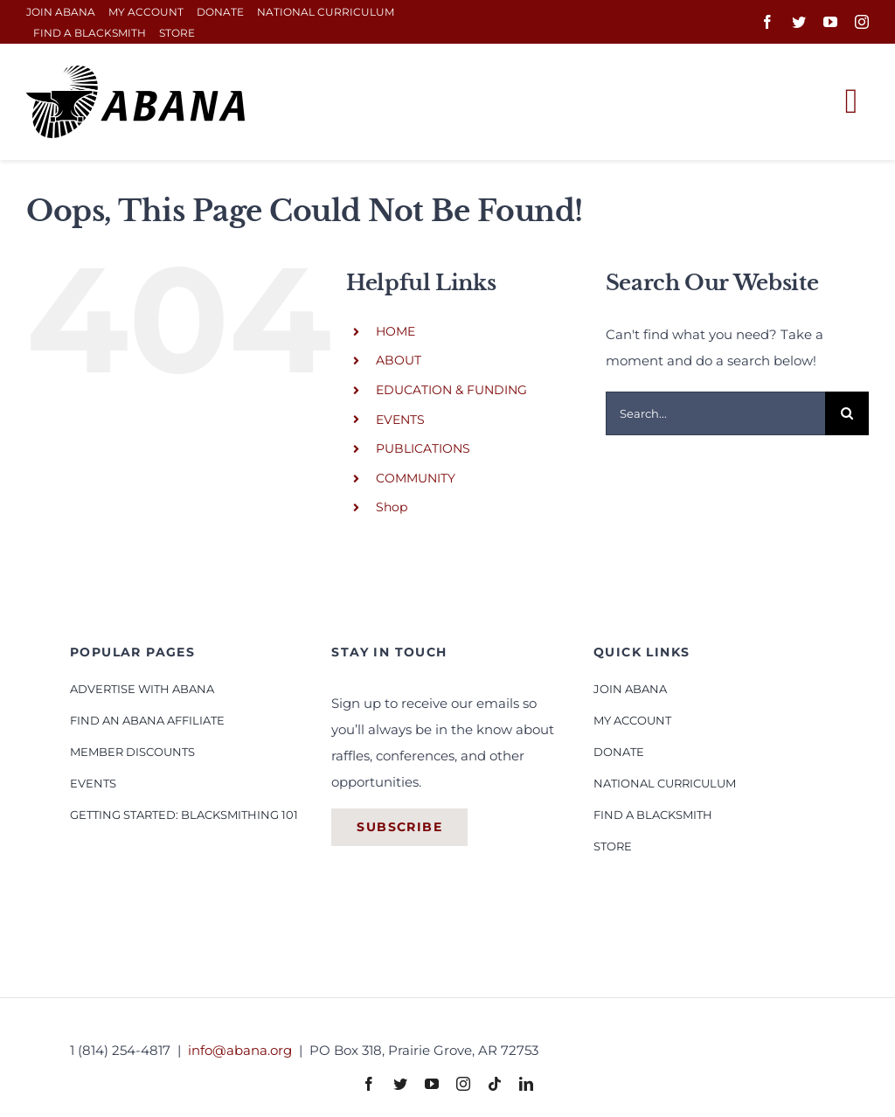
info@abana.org (241, 1050)
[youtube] (830, 22)
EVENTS (400, 419)
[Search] (847, 413)
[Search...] (715, 413)
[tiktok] (495, 1084)
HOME (395, 331)
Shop (391, 507)
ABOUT (398, 360)
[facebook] (767, 22)
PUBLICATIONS (423, 448)
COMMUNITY (415, 478)
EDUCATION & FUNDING (451, 390)
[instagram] (862, 22)
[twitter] (799, 22)
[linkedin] (526, 1084)
